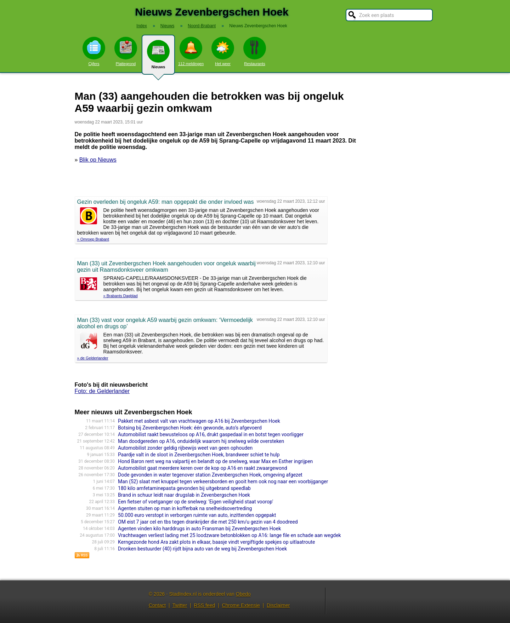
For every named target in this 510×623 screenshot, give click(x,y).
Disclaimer (278, 605)
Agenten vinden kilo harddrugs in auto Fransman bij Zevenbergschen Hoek (199, 528)
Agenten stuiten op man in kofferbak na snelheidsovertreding (185, 508)
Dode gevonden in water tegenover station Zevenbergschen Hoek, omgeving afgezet (210, 475)
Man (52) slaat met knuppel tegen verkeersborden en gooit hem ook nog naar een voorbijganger (223, 481)
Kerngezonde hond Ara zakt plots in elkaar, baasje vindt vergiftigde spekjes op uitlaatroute (216, 542)
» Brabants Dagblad (120, 296)
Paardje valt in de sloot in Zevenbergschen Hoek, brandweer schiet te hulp (198, 454)
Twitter (179, 605)
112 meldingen (191, 51)
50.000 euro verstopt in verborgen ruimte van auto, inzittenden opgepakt (197, 515)
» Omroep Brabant (93, 239)
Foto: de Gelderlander (102, 391)
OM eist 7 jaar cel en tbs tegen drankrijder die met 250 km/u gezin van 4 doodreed (208, 522)
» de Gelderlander (92, 358)
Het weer (222, 51)
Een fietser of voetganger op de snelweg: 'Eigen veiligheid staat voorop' (195, 501)
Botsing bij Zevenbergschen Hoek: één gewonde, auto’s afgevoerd (190, 428)
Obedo (243, 594)
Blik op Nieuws (98, 160)
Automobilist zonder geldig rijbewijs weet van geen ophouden (185, 448)
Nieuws (158, 57)
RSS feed (204, 605)
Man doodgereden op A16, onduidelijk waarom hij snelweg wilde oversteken (201, 441)
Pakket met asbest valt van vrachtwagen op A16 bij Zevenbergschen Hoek (199, 421)
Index (141, 25)
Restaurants (254, 51)
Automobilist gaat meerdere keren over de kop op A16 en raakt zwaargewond (202, 468)
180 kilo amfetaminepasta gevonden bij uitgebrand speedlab (184, 488)
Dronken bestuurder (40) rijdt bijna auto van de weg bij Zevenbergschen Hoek (202, 549)
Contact (157, 605)
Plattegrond (125, 51)
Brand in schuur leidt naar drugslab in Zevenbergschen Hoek (184, 495)
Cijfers (94, 51)
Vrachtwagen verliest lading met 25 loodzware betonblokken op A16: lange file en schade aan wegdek (229, 535)
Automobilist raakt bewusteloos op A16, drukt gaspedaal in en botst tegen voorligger (211, 434)
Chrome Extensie (241, 605)
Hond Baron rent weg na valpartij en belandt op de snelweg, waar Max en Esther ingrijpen (215, 461)
